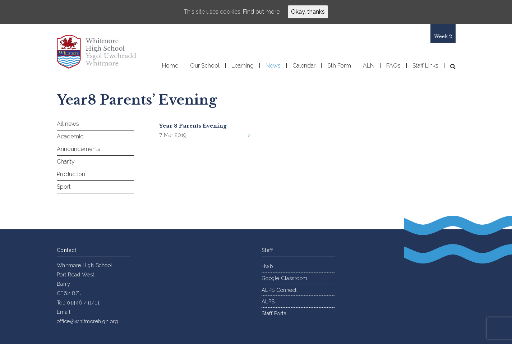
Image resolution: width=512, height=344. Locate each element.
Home (170, 65)
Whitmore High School (96, 52)
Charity (66, 161)
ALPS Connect (279, 290)
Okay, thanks (308, 11)
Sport (64, 186)
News (273, 65)
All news (68, 123)
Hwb (267, 266)
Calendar (303, 65)
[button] (450, 66)
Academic (70, 136)
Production (71, 174)
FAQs (393, 65)
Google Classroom (285, 278)
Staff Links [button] (425, 65)
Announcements (78, 149)
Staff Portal (275, 313)
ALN (368, 65)
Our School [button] (205, 65)
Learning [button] (242, 65)
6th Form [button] (339, 65)
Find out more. (262, 11)
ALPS (268, 301)
